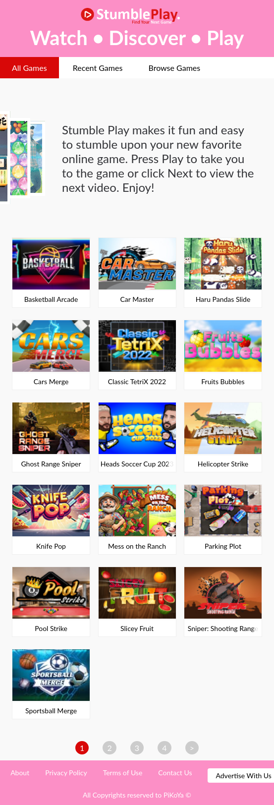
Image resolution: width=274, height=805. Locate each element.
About (19, 772)
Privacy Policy (66, 772)
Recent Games (98, 67)
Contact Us (175, 772)
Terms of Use (123, 772)
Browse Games (174, 67)
